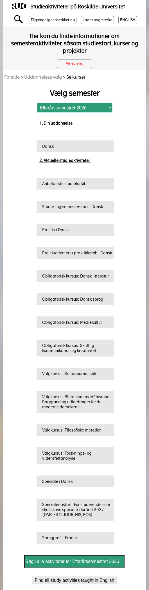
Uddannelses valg (43, 77)
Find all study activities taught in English (74, 580)
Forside (12, 77)
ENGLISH (127, 19)
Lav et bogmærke (97, 19)
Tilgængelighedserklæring (53, 19)
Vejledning (74, 63)
